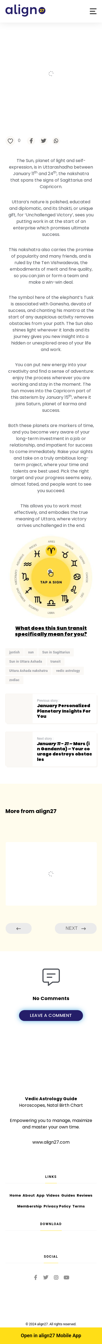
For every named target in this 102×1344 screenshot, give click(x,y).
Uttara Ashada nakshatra (28, 671)
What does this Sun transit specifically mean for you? (51, 631)
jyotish (14, 652)
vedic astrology (68, 671)
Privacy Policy (57, 1206)
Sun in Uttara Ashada (25, 661)
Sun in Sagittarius (56, 652)
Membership (29, 1206)
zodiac (14, 680)
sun (31, 652)
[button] (93, 11)
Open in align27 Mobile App (51, 1335)
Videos (53, 1195)
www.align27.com (51, 1142)
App (40, 1195)
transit (56, 661)
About (29, 1195)
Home (15, 1195)
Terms (78, 1206)
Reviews (84, 1195)
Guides (68, 1195)
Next (76, 928)
